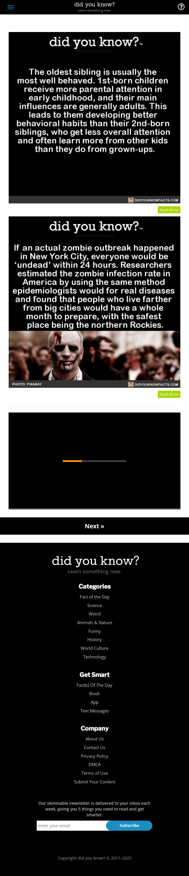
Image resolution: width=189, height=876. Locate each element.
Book (94, 693)
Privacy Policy (94, 756)
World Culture (94, 648)
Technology (94, 657)
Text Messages (94, 711)
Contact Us (94, 747)
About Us (95, 739)
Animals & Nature (94, 622)
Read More (169, 209)
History (94, 640)
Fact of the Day (95, 597)
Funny (94, 631)
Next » (94, 526)
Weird (95, 614)
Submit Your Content (94, 782)
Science (94, 605)
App (95, 702)
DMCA (94, 764)
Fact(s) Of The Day (94, 685)
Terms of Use (94, 773)
